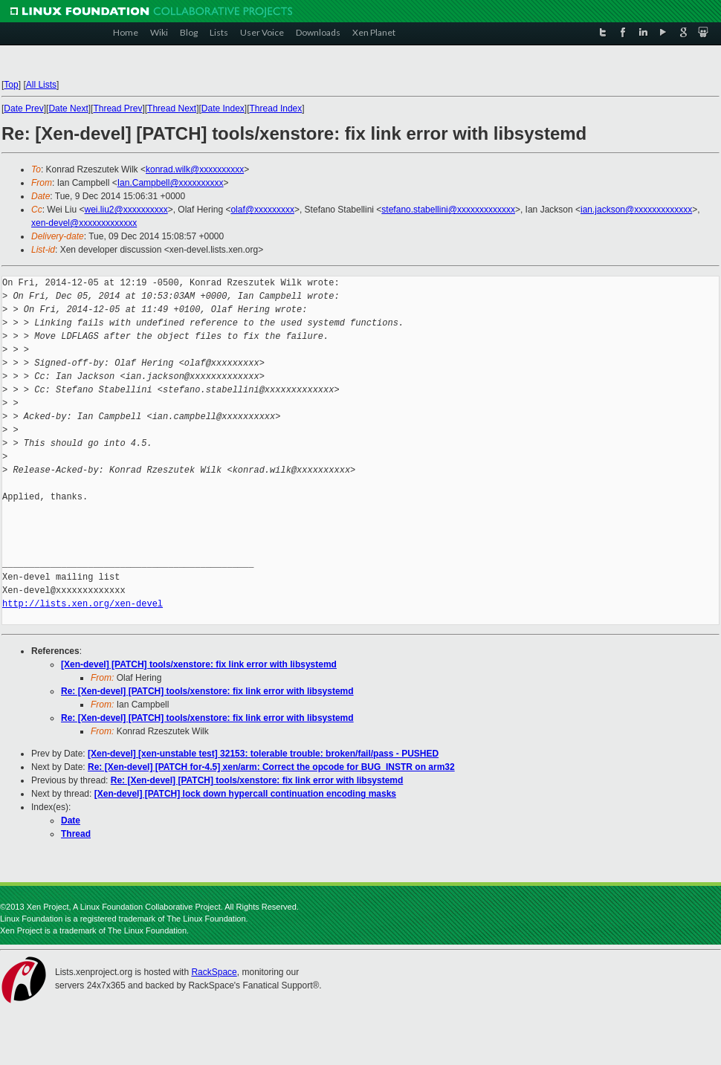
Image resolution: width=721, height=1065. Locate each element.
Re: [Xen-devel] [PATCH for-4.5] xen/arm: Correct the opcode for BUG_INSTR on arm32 (271, 767)
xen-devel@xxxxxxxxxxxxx (84, 223)
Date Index (223, 108)
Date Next (68, 108)
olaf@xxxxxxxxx (262, 209)
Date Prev (23, 108)
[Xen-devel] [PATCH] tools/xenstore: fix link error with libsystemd (199, 664)
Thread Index (276, 108)
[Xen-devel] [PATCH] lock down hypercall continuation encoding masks (245, 794)
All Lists (41, 85)
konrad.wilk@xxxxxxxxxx (195, 169)
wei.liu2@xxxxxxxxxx (125, 209)
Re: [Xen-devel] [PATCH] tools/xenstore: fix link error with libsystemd (207, 691)
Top (11, 85)
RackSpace (213, 972)
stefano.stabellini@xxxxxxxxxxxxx (448, 209)
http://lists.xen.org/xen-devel (82, 604)
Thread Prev (117, 108)
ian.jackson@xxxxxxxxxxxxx (636, 209)
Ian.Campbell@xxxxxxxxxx (170, 183)
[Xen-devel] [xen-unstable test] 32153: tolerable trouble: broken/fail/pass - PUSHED (263, 753)
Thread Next (171, 108)
